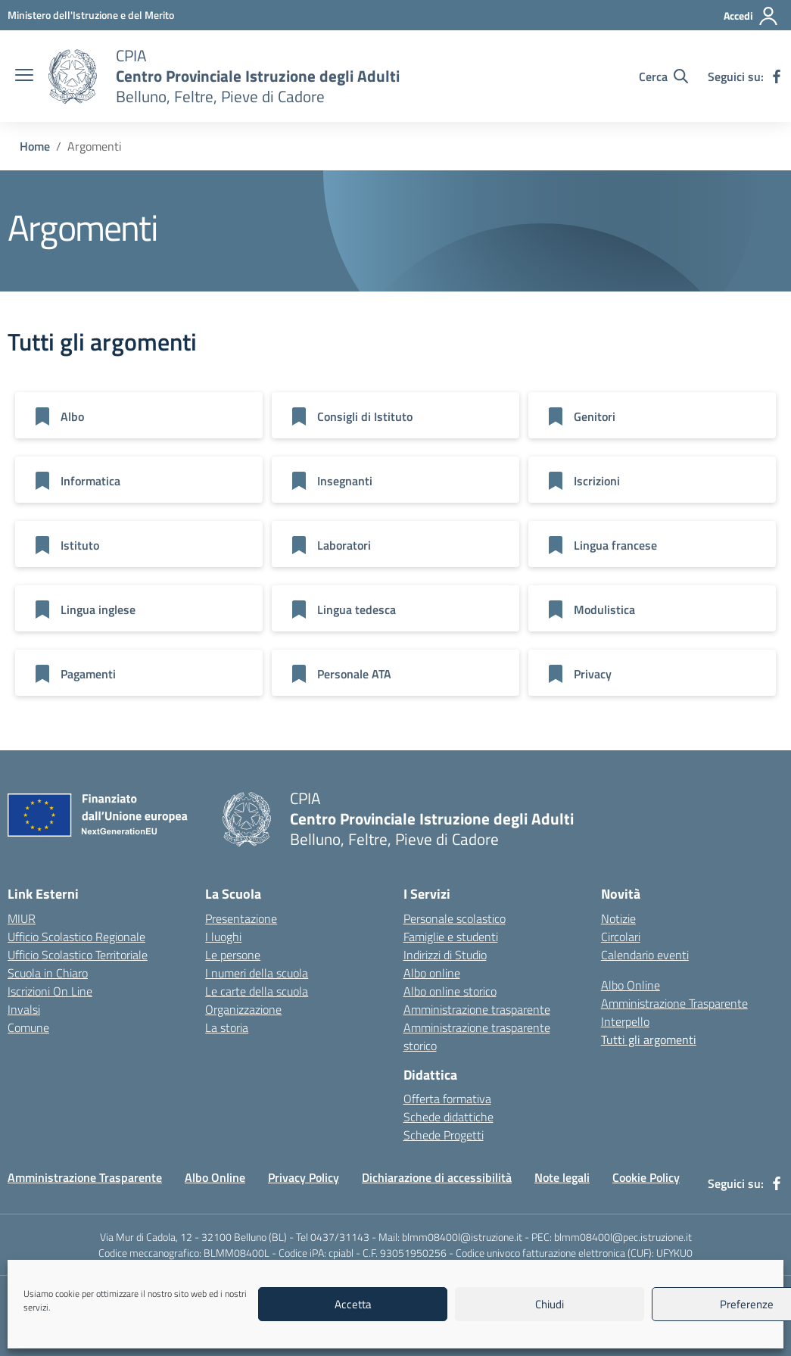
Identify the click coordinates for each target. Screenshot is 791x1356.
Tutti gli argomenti (648, 1039)
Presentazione (241, 918)
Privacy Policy (303, 1177)
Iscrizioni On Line (50, 991)
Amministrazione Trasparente (674, 1003)
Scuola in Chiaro (48, 973)
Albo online (431, 973)
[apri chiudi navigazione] (24, 76)
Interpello (625, 1021)
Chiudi (549, 1304)
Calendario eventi (645, 955)
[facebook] (776, 76)
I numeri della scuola (256, 973)
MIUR (22, 918)
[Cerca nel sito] (663, 76)
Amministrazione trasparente (476, 1009)
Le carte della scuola (256, 991)
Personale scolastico (454, 918)
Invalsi (24, 1009)
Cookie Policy (646, 1177)
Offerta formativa (447, 1098)
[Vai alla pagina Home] (35, 146)
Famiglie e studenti (450, 936)
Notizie (618, 918)
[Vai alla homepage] (72, 76)
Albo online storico (450, 991)
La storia (226, 1027)
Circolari (620, 936)
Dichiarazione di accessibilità (437, 1177)
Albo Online (630, 985)
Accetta (353, 1304)
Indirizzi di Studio (445, 955)
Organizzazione (243, 1009)
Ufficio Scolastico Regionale (76, 936)
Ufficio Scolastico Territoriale (78, 955)
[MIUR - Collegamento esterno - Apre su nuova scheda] (91, 15)
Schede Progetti (443, 1135)
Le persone (232, 955)
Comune (28, 1027)
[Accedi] (751, 16)
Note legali (562, 1177)
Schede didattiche (448, 1117)
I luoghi (223, 936)
